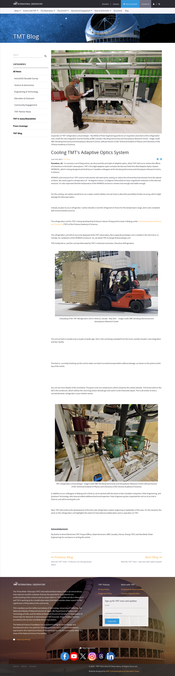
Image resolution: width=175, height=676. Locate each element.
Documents (118, 10)
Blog (127, 10)
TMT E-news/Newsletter (24, 118)
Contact (32, 666)
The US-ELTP (63, 11)
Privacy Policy (103, 589)
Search (15, 55)
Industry (116, 4)
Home (16, 666)
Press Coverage (20, 126)
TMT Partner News (22, 111)
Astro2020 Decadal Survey (26, 78)
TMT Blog (17, 133)
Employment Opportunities (132, 589)
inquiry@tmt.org (23, 639)
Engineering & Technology (26, 91)
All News (17, 71)
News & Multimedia (103, 11)
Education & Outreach (24, 98)
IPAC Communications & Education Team (122, 671)
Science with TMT (30, 11)
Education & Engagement (81, 11)
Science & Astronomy (24, 85)
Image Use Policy (105, 593)
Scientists (105, 4)
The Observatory (48, 11)
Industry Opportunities (130, 593)
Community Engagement (25, 105)
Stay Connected (130, 4)
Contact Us (145, 4)
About (17, 11)
